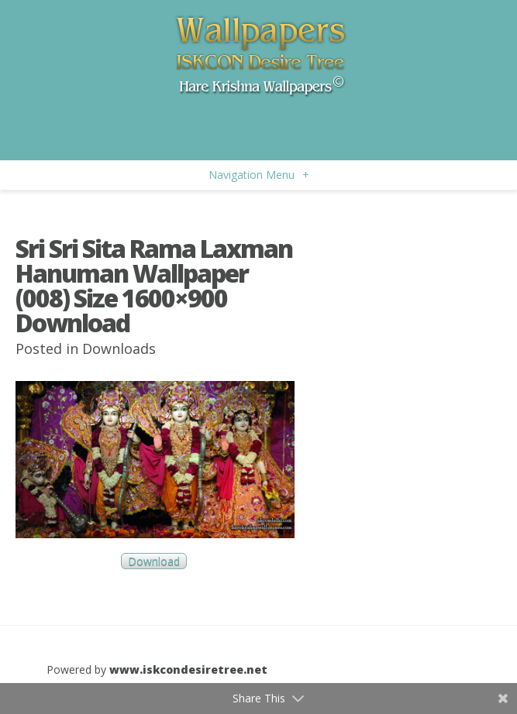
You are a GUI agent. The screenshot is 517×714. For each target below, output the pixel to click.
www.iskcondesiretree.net (188, 669)
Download (154, 561)
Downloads (119, 348)
